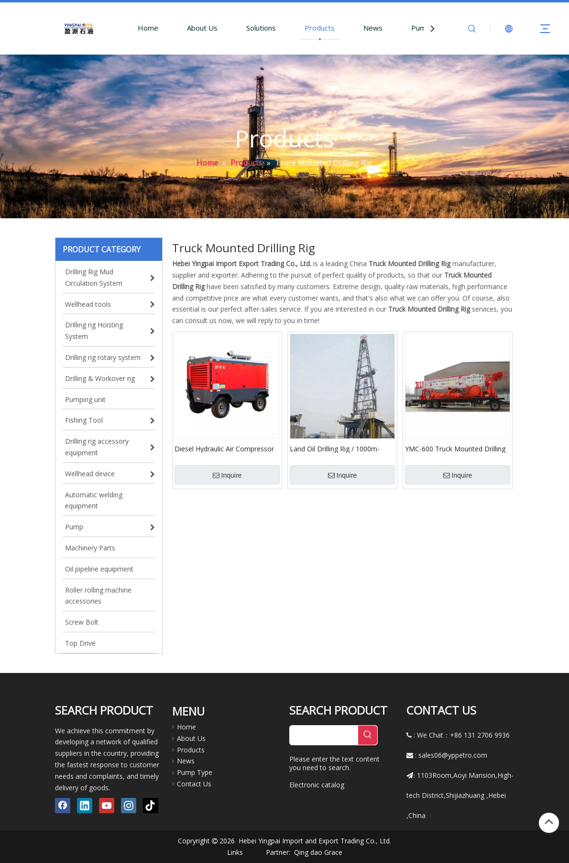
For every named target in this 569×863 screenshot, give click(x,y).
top (549, 821)
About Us (202, 28)
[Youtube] (106, 805)
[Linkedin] (84, 805)
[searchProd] (324, 735)
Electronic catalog (316, 784)
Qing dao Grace (318, 852)
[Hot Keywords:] (367, 735)
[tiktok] (150, 805)
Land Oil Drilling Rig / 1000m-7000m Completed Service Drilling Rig (342, 448)
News (373, 28)
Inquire (227, 475)
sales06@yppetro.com (452, 755)
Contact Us (194, 783)
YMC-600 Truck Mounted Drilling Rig (455, 448)
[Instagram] (128, 805)
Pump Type (194, 772)
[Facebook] (62, 805)
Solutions (261, 28)
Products (320, 28)
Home (148, 28)
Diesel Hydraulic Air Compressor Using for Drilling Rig (224, 448)
